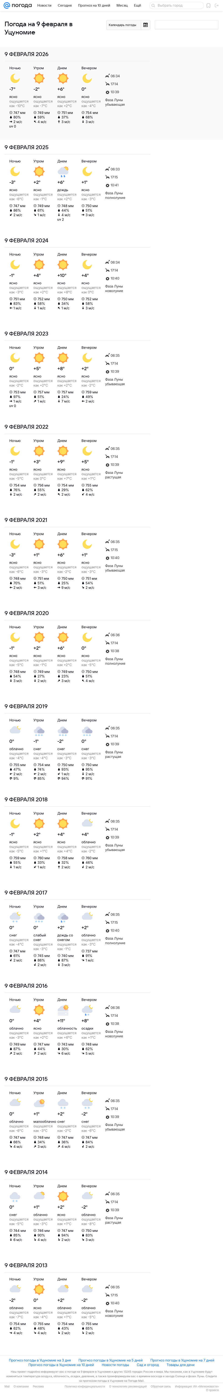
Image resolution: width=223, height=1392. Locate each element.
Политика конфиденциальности (85, 1386)
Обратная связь (161, 1386)
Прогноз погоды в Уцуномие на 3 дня (40, 1360)
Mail (7, 1386)
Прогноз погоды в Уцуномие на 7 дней (182, 1360)
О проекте (212, 1390)
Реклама (38, 1386)
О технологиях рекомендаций (128, 1386)
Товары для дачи (181, 1365)
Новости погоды (115, 1365)
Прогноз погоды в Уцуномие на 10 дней (61, 1365)
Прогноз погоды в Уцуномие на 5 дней (111, 1360)
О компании (21, 1386)
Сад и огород (148, 1365)
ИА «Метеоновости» (206, 1386)
